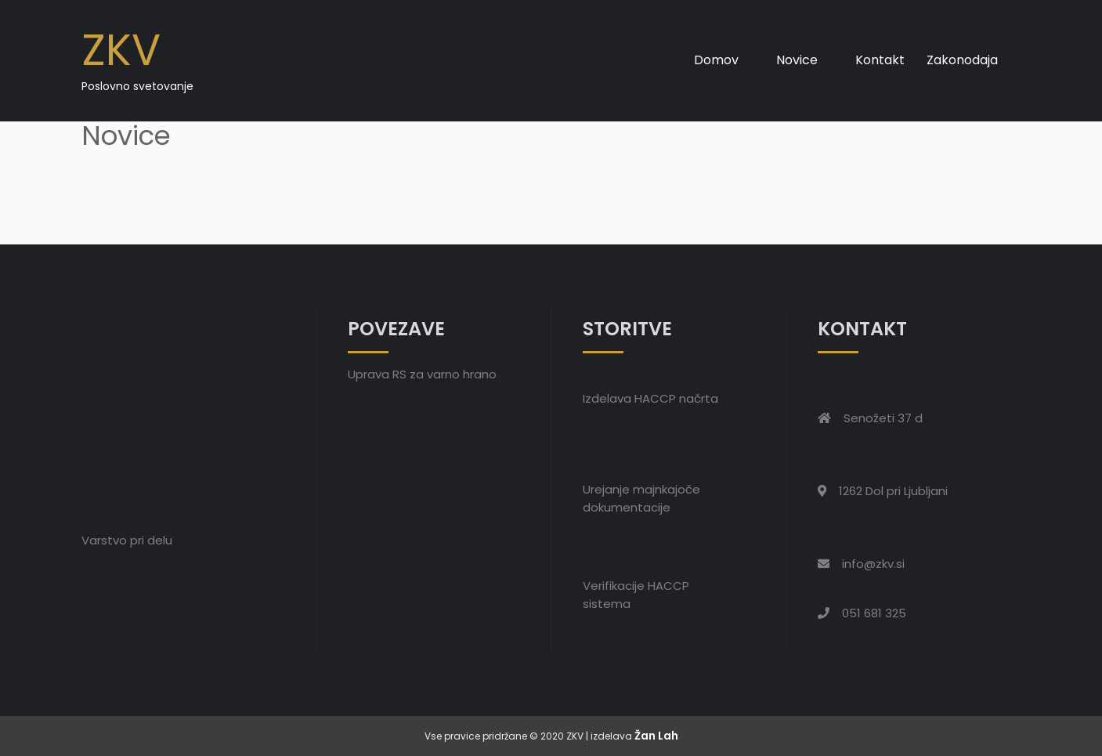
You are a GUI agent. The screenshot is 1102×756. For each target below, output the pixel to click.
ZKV (121, 50)
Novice (797, 60)
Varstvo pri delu (126, 540)
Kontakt (880, 60)
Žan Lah (656, 735)
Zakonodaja (962, 60)
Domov (716, 60)
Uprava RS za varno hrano (422, 374)
